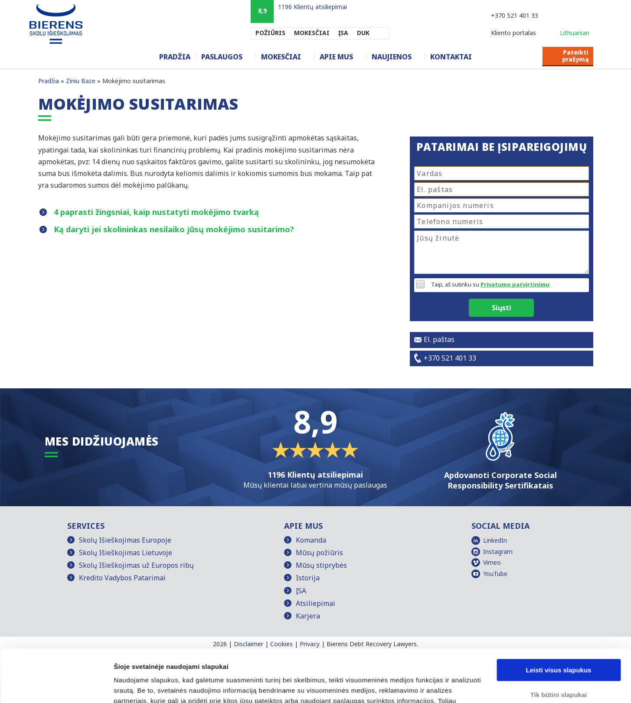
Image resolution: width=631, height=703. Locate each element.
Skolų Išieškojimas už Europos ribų (136, 565)
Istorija (308, 578)
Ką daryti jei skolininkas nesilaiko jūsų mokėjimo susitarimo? (174, 229)
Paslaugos (221, 56)
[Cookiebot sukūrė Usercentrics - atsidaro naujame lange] (56, 686)
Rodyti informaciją (142, 686)
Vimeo (492, 562)
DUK (363, 33)
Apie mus (336, 56)
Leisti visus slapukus (559, 621)
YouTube (495, 574)
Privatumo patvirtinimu (515, 284)
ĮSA (343, 33)
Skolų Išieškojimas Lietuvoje (125, 552)
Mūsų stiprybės (321, 565)
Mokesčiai (281, 56)
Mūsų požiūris (319, 552)
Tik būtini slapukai (558, 645)
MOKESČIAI (312, 33)
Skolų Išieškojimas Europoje (125, 540)
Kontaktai (451, 56)
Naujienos (392, 56)
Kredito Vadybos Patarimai (122, 578)
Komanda (311, 540)
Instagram (498, 551)
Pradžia (174, 56)
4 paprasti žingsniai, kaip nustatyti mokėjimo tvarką (156, 212)
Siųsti (501, 307)
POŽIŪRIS (270, 33)
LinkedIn (495, 540)
